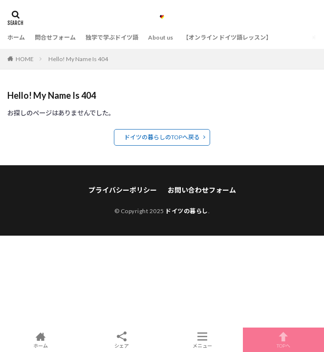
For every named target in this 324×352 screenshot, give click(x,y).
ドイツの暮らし (186, 211)
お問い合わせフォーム (202, 190)
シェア (121, 340)
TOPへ (283, 339)
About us (160, 37)
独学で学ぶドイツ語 (112, 37)
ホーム (16, 37)
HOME (25, 59)
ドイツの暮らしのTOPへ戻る (162, 137)
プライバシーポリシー (122, 190)
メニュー (202, 339)
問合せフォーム (55, 37)
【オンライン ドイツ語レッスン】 (227, 37)
